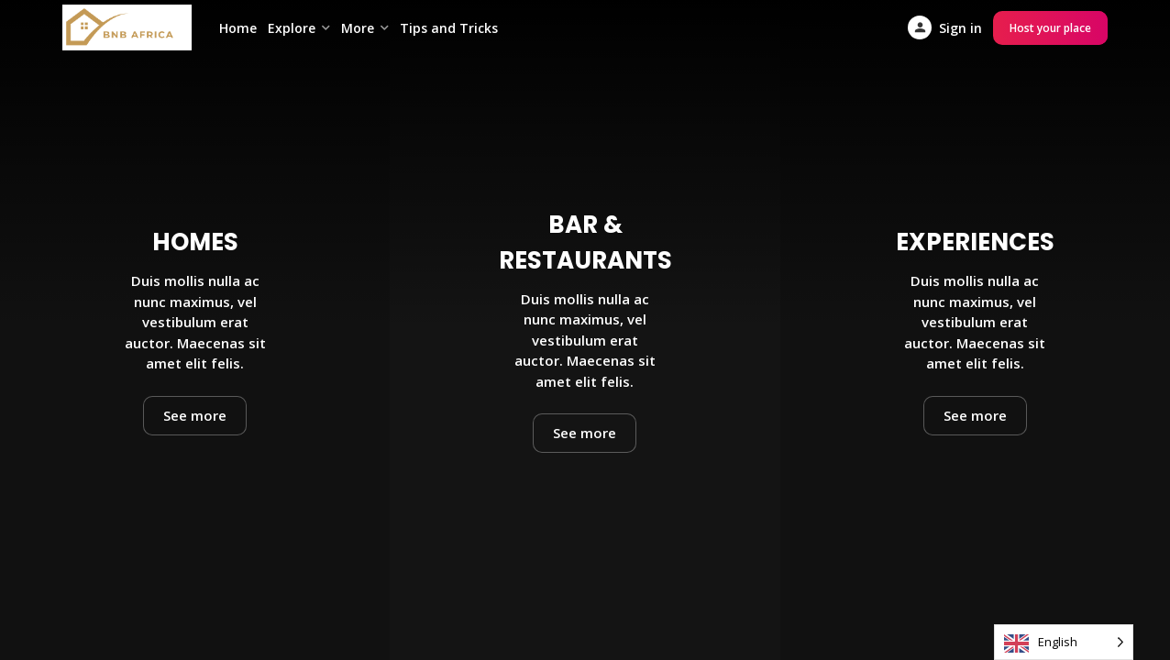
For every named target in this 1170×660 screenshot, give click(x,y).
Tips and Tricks (449, 28)
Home (238, 28)
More (357, 28)
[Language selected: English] (1063, 642)
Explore (291, 28)
